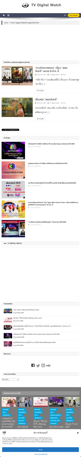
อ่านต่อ (40, 90)
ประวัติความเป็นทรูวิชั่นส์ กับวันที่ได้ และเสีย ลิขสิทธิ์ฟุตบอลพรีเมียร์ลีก (52, 183)
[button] (78, 433)
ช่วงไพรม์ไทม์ (22, 412)
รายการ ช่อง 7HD (55, 421)
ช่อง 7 (4, 412)
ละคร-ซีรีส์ (21, 418)
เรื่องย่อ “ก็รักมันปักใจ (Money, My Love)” (27, 318)
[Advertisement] (40, 42)
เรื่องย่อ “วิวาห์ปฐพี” (71, 425)
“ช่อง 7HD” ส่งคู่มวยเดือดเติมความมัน (26, 309)
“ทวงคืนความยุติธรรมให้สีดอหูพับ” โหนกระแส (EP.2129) (47, 222)
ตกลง (40, 450)
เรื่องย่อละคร (6, 415)
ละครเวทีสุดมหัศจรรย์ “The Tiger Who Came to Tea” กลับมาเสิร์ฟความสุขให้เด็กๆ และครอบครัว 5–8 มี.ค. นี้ (53, 203)
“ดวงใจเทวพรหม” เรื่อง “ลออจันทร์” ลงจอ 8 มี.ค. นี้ (51, 69)
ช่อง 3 (36, 415)
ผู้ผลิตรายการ (54, 418)
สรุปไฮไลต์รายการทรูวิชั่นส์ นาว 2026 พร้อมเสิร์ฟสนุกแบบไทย (34, 342)
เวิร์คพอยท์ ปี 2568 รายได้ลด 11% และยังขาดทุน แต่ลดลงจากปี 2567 (51, 144)
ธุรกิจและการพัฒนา (56, 415)
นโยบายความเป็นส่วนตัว (41, 454)
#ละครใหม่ (5, 409)
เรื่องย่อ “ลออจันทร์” (46, 99)
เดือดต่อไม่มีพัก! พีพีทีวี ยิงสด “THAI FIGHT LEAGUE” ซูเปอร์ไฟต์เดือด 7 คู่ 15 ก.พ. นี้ (41, 326)
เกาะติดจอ (21, 421)
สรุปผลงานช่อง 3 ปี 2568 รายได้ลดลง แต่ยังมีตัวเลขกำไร (47, 163)
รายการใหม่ (53, 423)
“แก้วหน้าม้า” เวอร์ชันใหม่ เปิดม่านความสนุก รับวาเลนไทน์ (8, 422)
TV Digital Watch (54, 74)
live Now (73, 15)
